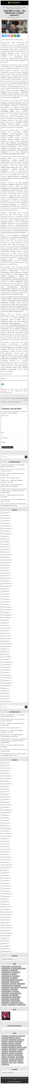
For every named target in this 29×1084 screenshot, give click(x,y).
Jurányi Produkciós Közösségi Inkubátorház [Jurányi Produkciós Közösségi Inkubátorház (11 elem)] (12, 980)
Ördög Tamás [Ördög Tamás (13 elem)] (11, 1005)
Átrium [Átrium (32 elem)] (4, 1005)
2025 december (6, 526)
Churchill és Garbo (13, 389)
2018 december (6, 701)
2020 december (6, 656)
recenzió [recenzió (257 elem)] (15, 991)
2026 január (5, 523)
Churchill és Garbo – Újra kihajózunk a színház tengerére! (14, 12)
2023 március (5, 599)
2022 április (5, 625)
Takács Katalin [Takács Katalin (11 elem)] (13, 1003)
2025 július (4, 536)
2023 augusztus (6, 586)
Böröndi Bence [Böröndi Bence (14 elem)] (13, 970)
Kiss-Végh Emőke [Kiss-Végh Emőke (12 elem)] (14, 982)
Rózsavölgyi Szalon (17, 8)
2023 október (5, 581)
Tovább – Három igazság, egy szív (11, 477)
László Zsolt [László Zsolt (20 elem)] (20, 984)
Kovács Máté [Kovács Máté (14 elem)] (5, 984)
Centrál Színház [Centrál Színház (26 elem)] (6, 972)
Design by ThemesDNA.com (14, 1081)
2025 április (5, 544)
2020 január (5, 672)
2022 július (4, 620)
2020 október (5, 659)
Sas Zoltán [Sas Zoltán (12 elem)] (5, 995)
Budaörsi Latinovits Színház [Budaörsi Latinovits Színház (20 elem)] (18, 968)
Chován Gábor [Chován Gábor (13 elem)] (16, 972)
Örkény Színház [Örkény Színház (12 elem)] (21, 1005)
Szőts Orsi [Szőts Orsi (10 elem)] (5, 1003)
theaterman (11, 17)
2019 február (5, 696)
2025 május (5, 541)
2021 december (6, 636)
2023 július (4, 588)
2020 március (5, 667)
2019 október (5, 680)
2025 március (5, 546)
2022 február (5, 630)
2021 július (4, 649)
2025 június (5, 539)
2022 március (5, 628)
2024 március (5, 573)
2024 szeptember (6, 560)
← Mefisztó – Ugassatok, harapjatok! (10, 401)
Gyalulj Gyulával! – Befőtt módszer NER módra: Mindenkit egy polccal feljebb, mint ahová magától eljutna (14, 490)
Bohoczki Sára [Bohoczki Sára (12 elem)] (6, 968)
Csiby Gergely (6, 7)
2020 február (5, 670)
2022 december (6, 607)
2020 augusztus (6, 664)
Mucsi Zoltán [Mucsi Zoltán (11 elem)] (5, 987)
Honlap (3, 442)
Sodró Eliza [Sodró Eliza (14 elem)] (5, 999)
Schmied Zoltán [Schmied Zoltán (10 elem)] (14, 995)
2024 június (5, 565)
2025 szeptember (6, 533)
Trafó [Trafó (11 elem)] (21, 1003)
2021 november (6, 638)
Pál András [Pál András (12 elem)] (14, 989)
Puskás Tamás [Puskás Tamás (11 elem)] (5, 989)
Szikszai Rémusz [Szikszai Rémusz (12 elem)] (15, 1001)
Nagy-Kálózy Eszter (21, 391)
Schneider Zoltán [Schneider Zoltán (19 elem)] (6, 997)
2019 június (5, 691)
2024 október (5, 557)
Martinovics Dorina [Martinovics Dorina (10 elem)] (7, 985)
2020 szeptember (6, 662)
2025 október (5, 531)
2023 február (5, 601)
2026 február (5, 520)
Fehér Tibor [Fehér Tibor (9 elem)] (13, 974)
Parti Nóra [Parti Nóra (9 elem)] (24, 987)
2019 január (5, 698)
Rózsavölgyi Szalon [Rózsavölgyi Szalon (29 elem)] (15, 993)
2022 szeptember (6, 615)
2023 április (5, 596)
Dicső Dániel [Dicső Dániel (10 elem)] (5, 974)
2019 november (6, 677)
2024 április (5, 570)
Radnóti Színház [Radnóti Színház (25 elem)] (6, 991)
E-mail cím (5, 437)
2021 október (5, 641)
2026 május (5, 512)
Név (3, 432)
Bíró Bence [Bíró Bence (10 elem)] (5, 970)
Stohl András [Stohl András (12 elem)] (5, 1001)
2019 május (5, 693)
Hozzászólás (5, 415)
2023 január (5, 604)
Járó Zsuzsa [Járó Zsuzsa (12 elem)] (5, 982)
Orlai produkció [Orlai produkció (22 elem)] (14, 987)
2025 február (5, 549)
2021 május (4, 651)
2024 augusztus (6, 562)
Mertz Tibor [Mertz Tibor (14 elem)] (17, 985)
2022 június (5, 622)
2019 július (4, 688)
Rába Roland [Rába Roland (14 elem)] (5, 993)
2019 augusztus (6, 685)
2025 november (6, 528)
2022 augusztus (6, 617)
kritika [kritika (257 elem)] (13, 984)
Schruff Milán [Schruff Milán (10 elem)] (16, 997)
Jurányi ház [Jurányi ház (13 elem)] (13, 978)
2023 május (5, 594)
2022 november (6, 609)
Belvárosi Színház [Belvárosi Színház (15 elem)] (16, 966)
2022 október (5, 612)
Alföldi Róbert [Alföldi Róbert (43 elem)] (6, 966)
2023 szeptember (6, 583)
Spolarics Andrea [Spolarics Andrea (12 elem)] (14, 999)
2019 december (6, 675)
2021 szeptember (6, 643)
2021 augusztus (6, 646)
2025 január (5, 552)
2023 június (5, 591)
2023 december (6, 578)
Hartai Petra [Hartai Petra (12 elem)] (15, 976)
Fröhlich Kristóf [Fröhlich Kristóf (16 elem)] (6, 976)
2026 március (5, 518)
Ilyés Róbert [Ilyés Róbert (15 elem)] (5, 978)
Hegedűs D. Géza (13, 7)
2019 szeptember (6, 683)
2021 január (5, 654)
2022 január (5, 633)
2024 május (5, 567)
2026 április (5, 515)
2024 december (6, 554)
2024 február (5, 575)
